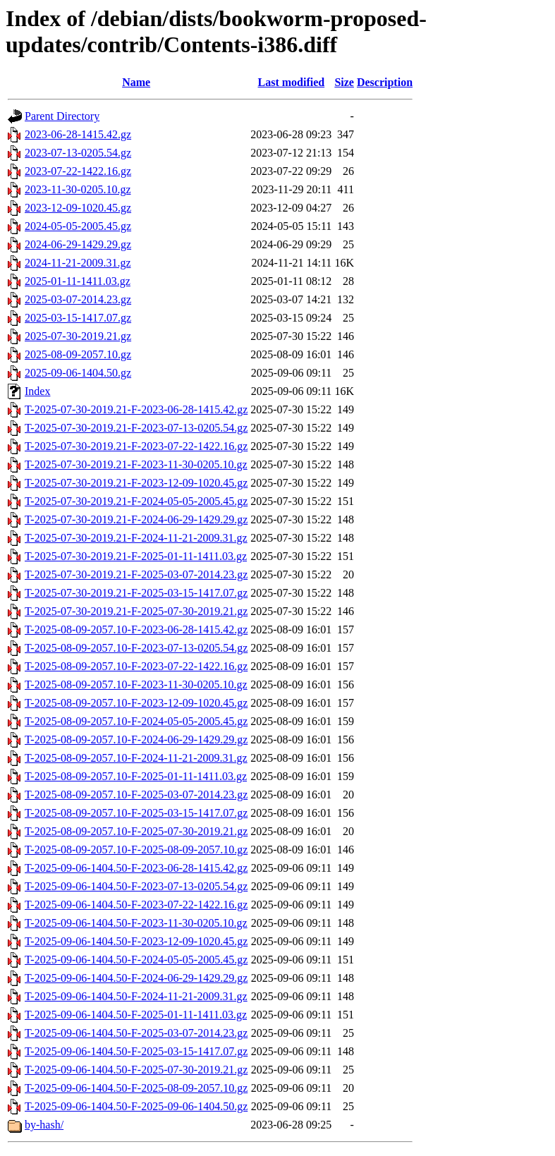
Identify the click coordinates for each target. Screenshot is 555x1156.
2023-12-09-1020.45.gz (78, 208)
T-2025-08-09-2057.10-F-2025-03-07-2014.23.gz (136, 795)
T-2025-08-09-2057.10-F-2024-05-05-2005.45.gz (136, 721)
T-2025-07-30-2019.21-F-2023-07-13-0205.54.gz (136, 428)
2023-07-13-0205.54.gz (78, 153)
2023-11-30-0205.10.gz (78, 189)
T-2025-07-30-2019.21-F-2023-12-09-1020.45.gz (136, 483)
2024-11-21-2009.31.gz (78, 263)
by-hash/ (44, 1125)
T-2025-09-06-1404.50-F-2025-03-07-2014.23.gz (136, 1033)
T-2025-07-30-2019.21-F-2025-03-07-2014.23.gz (136, 574)
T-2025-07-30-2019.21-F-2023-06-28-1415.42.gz (136, 409)
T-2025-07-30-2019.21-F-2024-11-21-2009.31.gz (136, 538)
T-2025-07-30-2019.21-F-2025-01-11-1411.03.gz (136, 556)
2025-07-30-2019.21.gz (78, 336)
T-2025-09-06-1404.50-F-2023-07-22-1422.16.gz (136, 905)
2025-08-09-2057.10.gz (78, 354)
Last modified (290, 82)
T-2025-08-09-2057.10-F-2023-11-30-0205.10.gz (136, 684)
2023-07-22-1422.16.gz (78, 171)
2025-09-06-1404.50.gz (78, 373)
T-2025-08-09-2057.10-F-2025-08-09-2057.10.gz (136, 850)
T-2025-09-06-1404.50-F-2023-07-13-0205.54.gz (136, 886)
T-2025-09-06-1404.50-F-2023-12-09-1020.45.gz (136, 941)
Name (136, 82)
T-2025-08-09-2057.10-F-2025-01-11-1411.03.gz (136, 776)
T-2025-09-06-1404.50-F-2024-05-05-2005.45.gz (136, 960)
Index (37, 391)
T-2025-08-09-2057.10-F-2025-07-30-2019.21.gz (136, 831)
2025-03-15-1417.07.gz (78, 318)
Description (385, 82)
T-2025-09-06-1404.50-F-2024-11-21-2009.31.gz (136, 996)
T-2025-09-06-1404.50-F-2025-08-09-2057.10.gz (136, 1088)
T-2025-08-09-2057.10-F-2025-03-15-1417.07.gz (136, 813)
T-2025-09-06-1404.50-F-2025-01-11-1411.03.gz (136, 1015)
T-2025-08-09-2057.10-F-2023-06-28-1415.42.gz (136, 629)
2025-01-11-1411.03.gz (77, 281)
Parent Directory (62, 116)
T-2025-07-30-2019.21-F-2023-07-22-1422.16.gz (136, 446)
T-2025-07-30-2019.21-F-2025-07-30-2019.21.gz (136, 611)
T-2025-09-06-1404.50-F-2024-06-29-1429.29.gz (136, 978)
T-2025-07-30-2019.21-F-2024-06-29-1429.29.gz (136, 519)
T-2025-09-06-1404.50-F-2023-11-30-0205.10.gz (136, 923)
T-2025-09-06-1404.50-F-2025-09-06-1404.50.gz (136, 1106)
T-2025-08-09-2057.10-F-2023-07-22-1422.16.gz (136, 666)
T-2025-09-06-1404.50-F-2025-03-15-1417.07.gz (136, 1051)
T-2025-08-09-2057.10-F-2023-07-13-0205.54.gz (136, 648)
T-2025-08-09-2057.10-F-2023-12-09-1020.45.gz (136, 703)
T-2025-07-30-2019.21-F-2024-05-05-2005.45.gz (136, 501)
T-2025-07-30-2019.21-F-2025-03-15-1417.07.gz (136, 593)
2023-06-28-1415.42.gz (78, 134)
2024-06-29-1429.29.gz (78, 244)
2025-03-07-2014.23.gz (78, 299)
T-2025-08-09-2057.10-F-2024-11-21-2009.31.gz (136, 758)
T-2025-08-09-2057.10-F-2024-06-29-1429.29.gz (136, 740)
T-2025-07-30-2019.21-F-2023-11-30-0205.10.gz (136, 464)
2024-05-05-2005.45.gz (78, 226)
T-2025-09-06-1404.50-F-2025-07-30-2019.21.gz (136, 1070)
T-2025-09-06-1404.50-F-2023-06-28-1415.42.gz (136, 868)
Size (344, 82)
